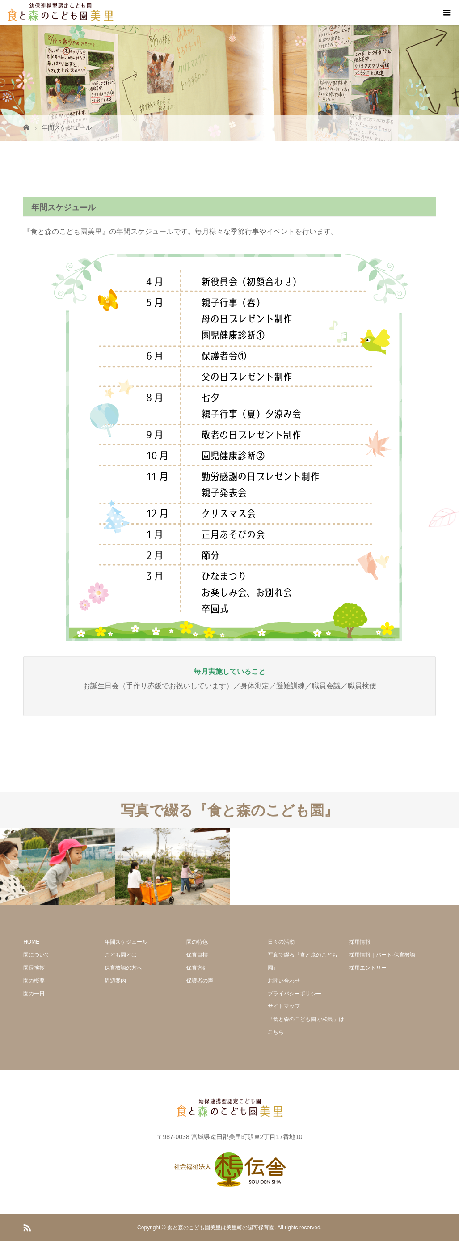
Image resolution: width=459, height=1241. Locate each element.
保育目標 (197, 955)
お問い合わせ (284, 981)
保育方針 (197, 968)
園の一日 (34, 994)
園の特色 (197, 942)
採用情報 (360, 942)
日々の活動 (281, 942)
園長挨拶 (34, 968)
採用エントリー (368, 968)
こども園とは (121, 955)
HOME (31, 942)
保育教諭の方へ (123, 968)
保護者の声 (199, 981)
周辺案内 (115, 981)
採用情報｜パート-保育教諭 (382, 955)
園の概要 (34, 981)
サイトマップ (284, 1006)
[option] (57, 866)
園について (36, 955)
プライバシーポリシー (294, 994)
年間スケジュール (126, 942)
